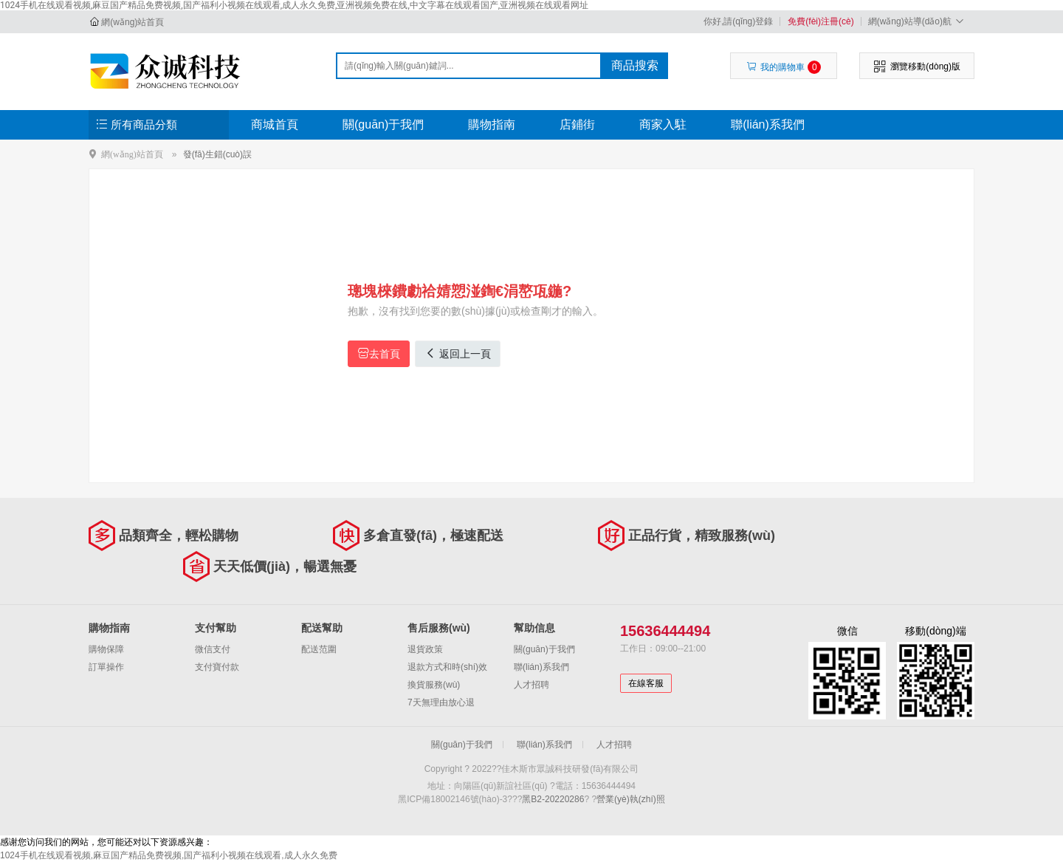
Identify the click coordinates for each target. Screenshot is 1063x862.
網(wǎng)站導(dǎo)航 (918, 21)
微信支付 (212, 649)
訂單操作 (106, 667)
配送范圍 (319, 649)
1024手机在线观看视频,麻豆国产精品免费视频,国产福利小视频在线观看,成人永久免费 (168, 855)
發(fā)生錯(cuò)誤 (217, 154)
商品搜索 (634, 65)
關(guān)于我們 (383, 124)
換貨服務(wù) (433, 685)
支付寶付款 (217, 667)
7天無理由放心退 (441, 702)
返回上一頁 (457, 353)
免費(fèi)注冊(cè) (820, 21)
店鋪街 (577, 124)
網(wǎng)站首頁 (132, 22)
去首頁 (378, 353)
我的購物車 (783, 67)
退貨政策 (425, 649)
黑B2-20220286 (553, 799)
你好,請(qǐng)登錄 (738, 21)
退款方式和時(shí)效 (447, 667)
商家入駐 (663, 124)
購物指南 (491, 124)
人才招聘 (531, 685)
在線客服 (646, 683)
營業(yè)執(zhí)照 (630, 799)
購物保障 (106, 649)
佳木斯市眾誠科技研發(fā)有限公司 (167, 71)
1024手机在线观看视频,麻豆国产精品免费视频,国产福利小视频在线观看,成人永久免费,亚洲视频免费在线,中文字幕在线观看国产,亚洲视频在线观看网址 (294, 5)
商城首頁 (274, 124)
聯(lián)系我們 (768, 124)
